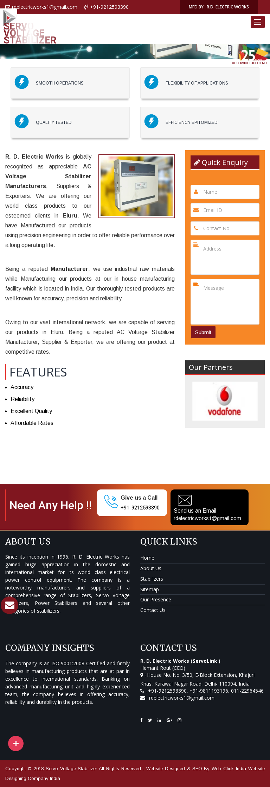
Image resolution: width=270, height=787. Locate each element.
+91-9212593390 (140, 508)
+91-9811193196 (208, 690)
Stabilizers (151, 578)
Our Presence (155, 599)
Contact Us (153, 610)
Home (147, 557)
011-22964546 (247, 690)
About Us (150, 568)
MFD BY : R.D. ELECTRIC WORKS (219, 7)
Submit (203, 332)
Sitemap (149, 589)
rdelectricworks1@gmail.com (207, 518)
